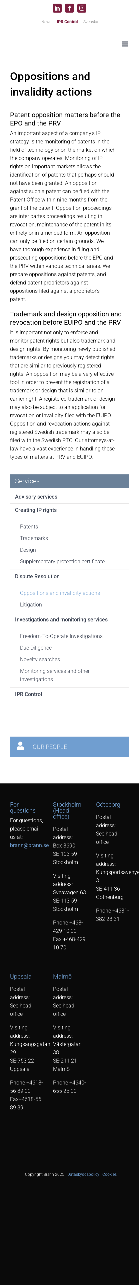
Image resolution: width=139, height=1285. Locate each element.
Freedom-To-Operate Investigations (61, 636)
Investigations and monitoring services (61, 619)
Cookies (109, 1174)
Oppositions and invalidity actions (60, 593)
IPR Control (28, 694)
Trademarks (34, 538)
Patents (29, 526)
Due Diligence (36, 648)
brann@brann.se (29, 845)
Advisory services (36, 497)
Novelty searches (40, 659)
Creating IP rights (36, 510)
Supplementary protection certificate (62, 561)
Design (28, 550)
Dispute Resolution (37, 576)
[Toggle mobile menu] (125, 43)
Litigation (31, 605)
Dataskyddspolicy (83, 1174)
